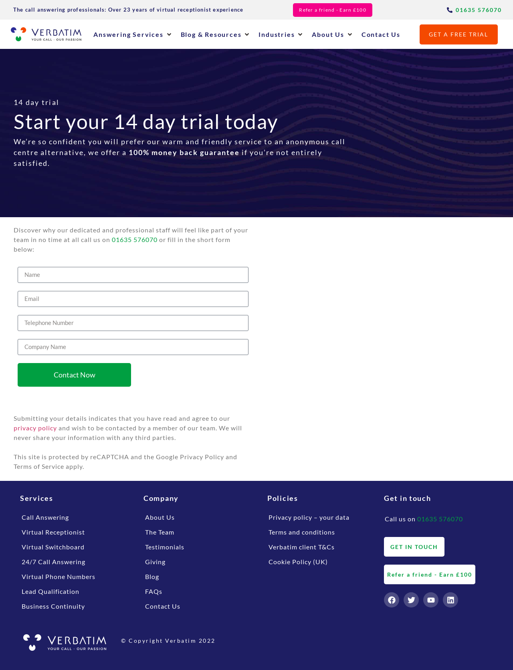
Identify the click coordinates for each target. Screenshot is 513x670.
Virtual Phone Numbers (58, 576)
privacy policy (35, 428)
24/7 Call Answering (53, 561)
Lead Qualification (50, 591)
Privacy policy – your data (309, 517)
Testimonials (164, 547)
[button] (132, 34)
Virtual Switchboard (53, 547)
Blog (152, 576)
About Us (160, 517)
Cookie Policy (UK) (298, 561)
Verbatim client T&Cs (302, 547)
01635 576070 (135, 239)
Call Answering (45, 517)
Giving (155, 561)
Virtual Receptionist (53, 532)
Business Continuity (53, 606)
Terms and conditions (302, 532)
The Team (159, 532)
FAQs (153, 591)
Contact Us (162, 606)
